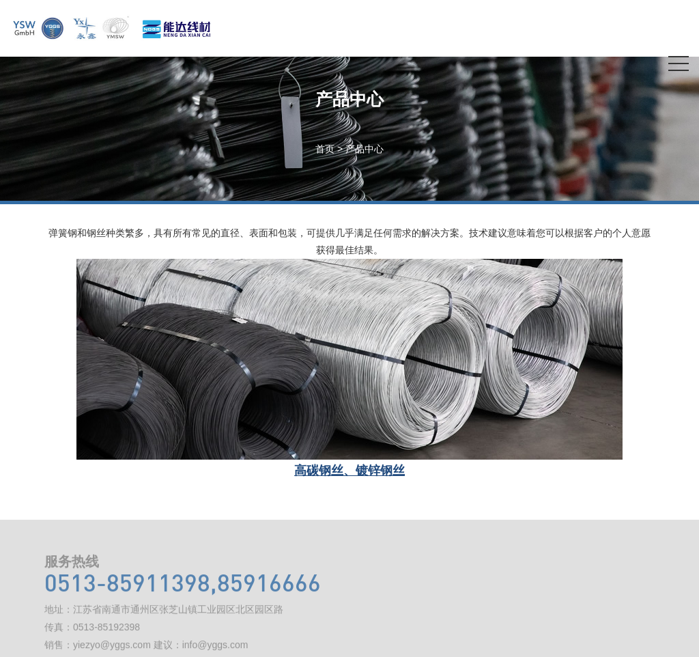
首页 (324, 148)
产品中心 (364, 148)
